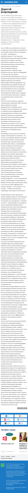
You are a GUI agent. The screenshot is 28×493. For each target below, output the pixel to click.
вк (7, 416)
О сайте (3, 456)
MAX (20, 423)
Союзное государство (6, 6)
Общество (3, 451)
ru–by (7, 423)
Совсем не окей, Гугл (7, 443)
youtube (7, 419)
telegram (20, 419)
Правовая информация (6, 458)
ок (20, 416)
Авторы (13, 456)
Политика (22, 451)
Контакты (8, 456)
